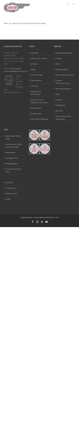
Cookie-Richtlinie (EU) (13, 170)
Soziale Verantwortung (62, 81)
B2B (57, 94)
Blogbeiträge (11, 163)
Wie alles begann (63, 89)
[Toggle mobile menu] (73, 4)
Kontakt (9, 182)
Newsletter (10, 152)
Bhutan (34, 64)
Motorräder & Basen (64, 75)
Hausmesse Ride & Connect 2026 (13, 145)
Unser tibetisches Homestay (63, 117)
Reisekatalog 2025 (63, 53)
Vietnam (34, 86)
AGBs (8, 199)
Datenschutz (11, 193)
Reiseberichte (11, 158)
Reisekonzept (61, 69)
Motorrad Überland (39, 119)
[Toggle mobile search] (68, 4)
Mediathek (60, 105)
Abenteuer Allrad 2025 (13, 137)
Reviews (59, 111)
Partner (58, 100)
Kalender (35, 53)
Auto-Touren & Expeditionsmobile (39, 101)
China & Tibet (37, 75)
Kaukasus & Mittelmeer (36, 92)
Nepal (33, 69)
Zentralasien (36, 80)
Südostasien (36, 108)
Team (57, 64)
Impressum (10, 188)
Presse (58, 58)
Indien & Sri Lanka (39, 58)
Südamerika (36, 113)
